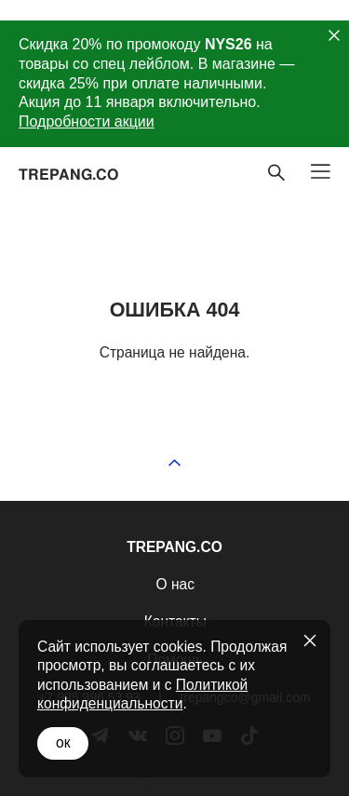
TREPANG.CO (68, 174)
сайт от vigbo (174, 788)
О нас (175, 584)
